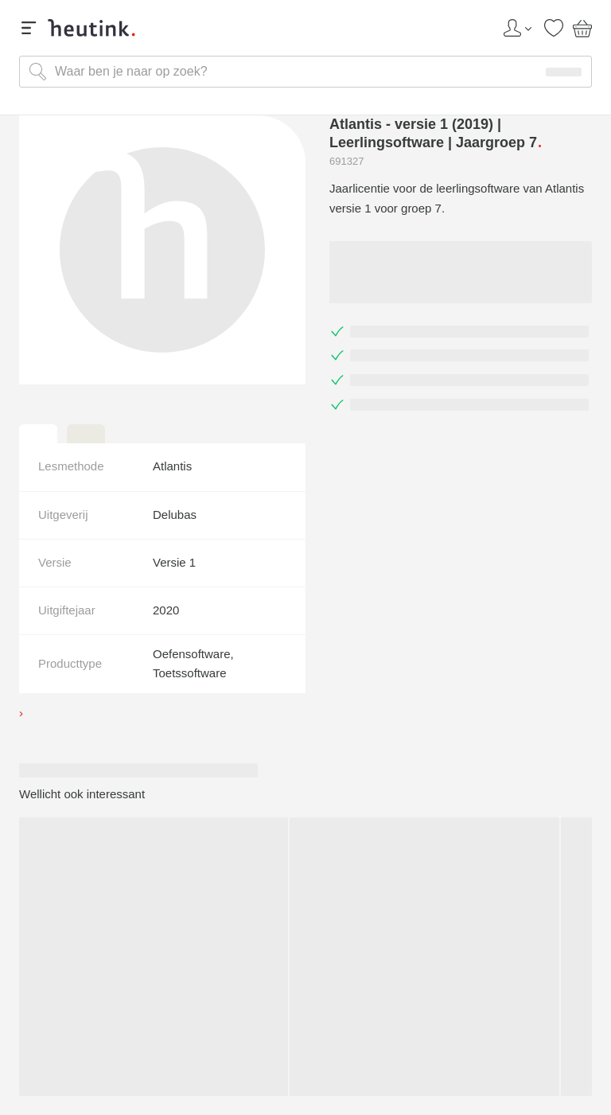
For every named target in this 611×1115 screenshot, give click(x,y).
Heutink (306, 926)
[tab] (38, 433)
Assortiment (305, 975)
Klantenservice (305, 1005)
